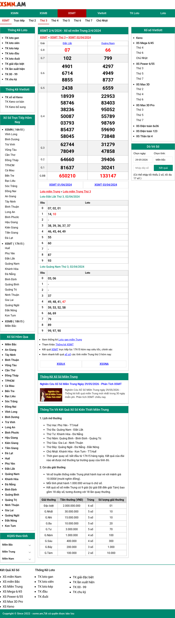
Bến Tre (9, 175)
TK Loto (134, 13)
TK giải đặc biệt (14, 63)
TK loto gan (12, 38)
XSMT (72, 13)
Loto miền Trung (50, 191)
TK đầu (43, 591)
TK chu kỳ (11, 79)
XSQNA (104, 364)
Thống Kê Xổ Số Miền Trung (59, 376)
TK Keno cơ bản (14, 101)
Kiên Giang (11, 227)
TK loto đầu (12, 53)
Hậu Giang (11, 222)
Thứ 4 (54, 20)
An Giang (10, 196)
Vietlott (102, 13)
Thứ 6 (77, 20)
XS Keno (8, 606)
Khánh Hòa (11, 269)
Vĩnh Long (11, 134)
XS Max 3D (143, 84)
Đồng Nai (10, 191)
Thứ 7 (88, 20)
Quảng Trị (11, 289)
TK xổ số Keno (14, 97)
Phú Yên (10, 253)
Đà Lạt (9, 238)
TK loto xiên (12, 43)
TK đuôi (43, 596)
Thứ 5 (66, 20)
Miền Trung (8, 551)
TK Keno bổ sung (15, 107)
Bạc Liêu (10, 180)
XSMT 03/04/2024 (106, 184)
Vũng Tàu (11, 149)
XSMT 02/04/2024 (79, 37)
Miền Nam (8, 558)
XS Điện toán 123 (146, 131)
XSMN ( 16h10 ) (14, 129)
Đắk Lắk (10, 258)
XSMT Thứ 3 (58, 37)
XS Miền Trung (13, 586)
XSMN (14, 13)
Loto (163, 13)
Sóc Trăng (11, 186)
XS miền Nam (12, 576)
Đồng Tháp (11, 160)
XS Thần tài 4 (144, 136)
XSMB (43, 13)
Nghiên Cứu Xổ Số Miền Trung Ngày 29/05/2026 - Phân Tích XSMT (81, 384)
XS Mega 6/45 (145, 43)
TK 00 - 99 (11, 74)
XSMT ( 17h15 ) (14, 243)
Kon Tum (10, 315)
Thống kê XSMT (65, 344)
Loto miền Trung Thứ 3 (77, 191)
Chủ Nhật (102, 20)
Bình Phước (12, 217)
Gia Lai (9, 300)
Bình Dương (12, 139)
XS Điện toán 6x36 (147, 126)
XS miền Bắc (11, 581)
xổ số (68, 354)
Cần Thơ (10, 155)
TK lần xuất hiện (15, 69)
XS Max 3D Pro (145, 105)
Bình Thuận (12, 206)
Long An (10, 212)
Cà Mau (9, 170)
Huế (7, 248)
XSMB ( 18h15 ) (14, 321)
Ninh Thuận (12, 294)
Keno (139, 38)
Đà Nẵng (10, 274)
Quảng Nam (12, 263)
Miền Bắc (10, 325)
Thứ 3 (43, 20)
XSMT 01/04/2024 (60, 184)
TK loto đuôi (12, 58)
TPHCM (9, 165)
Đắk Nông (11, 310)
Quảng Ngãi (12, 305)
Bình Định (11, 279)
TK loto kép (12, 48)
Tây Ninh (10, 201)
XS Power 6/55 (145, 63)
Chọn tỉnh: (159, 153)
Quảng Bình (12, 284)
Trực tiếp (19, 20)
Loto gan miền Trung (70, 339)
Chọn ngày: (139, 153)
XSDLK (61, 364)
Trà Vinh (10, 144)
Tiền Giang (11, 232)
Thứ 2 (32, 20)
